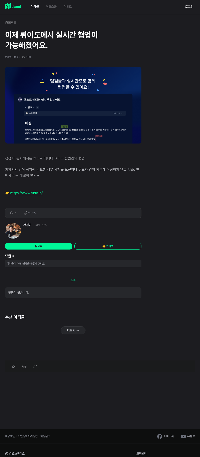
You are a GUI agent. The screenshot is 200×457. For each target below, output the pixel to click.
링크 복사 (31, 213)
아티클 (35, 6)
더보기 (73, 330)
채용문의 (45, 436)
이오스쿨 (51, 6)
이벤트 (68, 6)
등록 (73, 280)
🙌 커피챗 (107, 246)
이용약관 (10, 436)
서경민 (27, 225)
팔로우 (38, 246)
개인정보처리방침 (28, 436)
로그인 (189, 6)
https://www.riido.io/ (26, 193)
